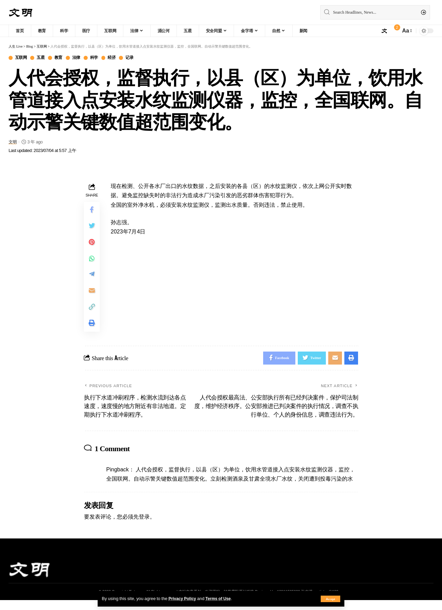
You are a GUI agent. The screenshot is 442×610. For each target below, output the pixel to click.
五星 (43, 58)
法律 (80, 58)
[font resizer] (407, 30)
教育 (62, 58)
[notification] (393, 30)
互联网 (21, 58)
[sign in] (384, 31)
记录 (137, 58)
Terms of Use (220, 598)
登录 (144, 526)
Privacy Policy (183, 598)
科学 (99, 58)
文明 (13, 142)
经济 (118, 58)
